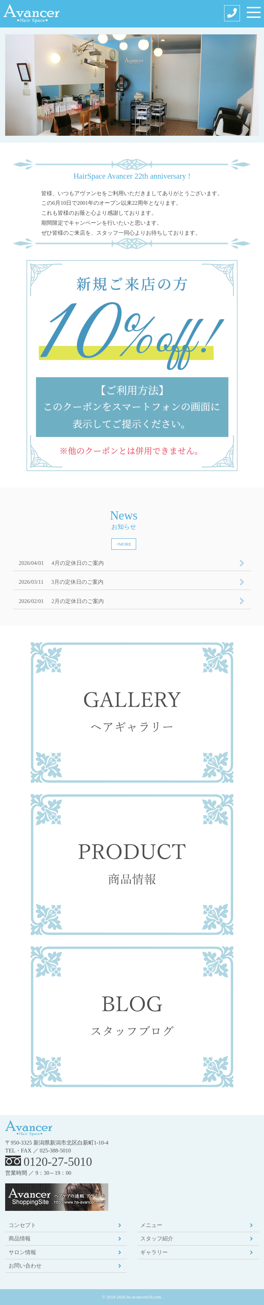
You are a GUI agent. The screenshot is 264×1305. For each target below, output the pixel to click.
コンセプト (22, 1225)
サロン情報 (22, 1252)
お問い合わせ (25, 1266)
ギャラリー (154, 1252)
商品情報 (20, 1238)
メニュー (151, 1225)
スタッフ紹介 (156, 1238)
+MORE (123, 544)
